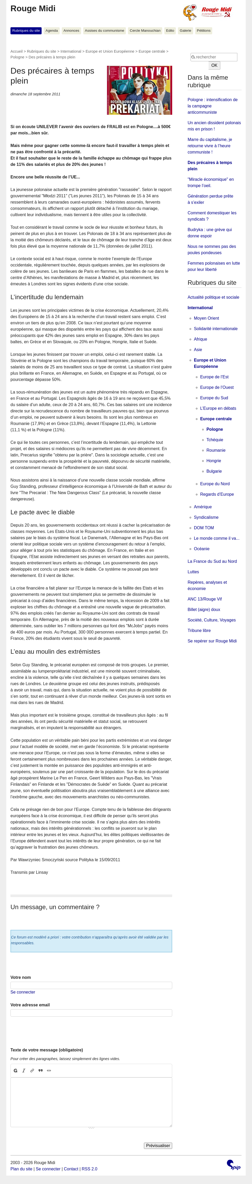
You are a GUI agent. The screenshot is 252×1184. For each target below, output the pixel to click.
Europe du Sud (214, 398)
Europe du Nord (215, 484)
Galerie (185, 30)
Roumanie (216, 450)
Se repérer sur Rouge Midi (212, 641)
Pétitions (203, 30)
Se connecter (22, 992)
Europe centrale (152, 51)
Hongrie (213, 461)
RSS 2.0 (89, 1169)
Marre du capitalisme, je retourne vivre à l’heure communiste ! (210, 145)
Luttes (193, 572)
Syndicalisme (206, 517)
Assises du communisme (104, 30)
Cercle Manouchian (145, 30)
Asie (198, 349)
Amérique (203, 507)
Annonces (71, 30)
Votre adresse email (30, 1005)
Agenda (52, 30)
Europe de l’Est (214, 377)
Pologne (17, 57)
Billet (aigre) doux (204, 609)
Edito (170, 30)
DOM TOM (204, 528)
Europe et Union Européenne (110, 51)
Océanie (202, 549)
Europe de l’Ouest (217, 387)
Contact (71, 1169)
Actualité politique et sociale (213, 297)
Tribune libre (199, 630)
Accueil (16, 51)
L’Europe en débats (218, 408)
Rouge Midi (32, 8)
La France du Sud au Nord (212, 561)
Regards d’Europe (217, 494)
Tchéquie (214, 440)
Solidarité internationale (216, 328)
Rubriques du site (26, 30)
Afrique (200, 339)
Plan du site (21, 1169)
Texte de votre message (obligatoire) (46, 1050)
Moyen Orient (206, 318)
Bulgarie (214, 471)
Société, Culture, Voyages (212, 620)
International (70, 51)
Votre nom (20, 977)
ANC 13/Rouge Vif (205, 599)
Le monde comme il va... (216, 538)
